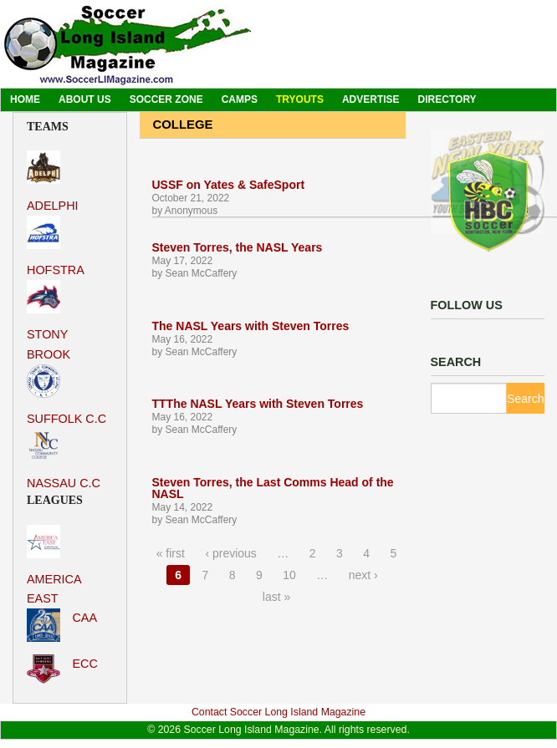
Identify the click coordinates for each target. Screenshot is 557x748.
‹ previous (230, 553)
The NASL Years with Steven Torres (251, 326)
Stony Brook (48, 320)
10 (289, 575)
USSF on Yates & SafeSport (228, 184)
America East (54, 565)
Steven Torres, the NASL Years (237, 247)
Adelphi (53, 180)
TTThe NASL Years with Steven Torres (258, 403)
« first (170, 553)
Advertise (371, 99)
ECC (62, 669)
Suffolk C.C (66, 394)
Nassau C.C (63, 459)
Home (25, 99)
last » (276, 596)
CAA (62, 625)
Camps (240, 99)
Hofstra (55, 246)
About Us (85, 99)
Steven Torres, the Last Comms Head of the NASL (273, 488)
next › (363, 575)
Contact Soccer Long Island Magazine (278, 712)
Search (525, 398)
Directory (447, 99)
